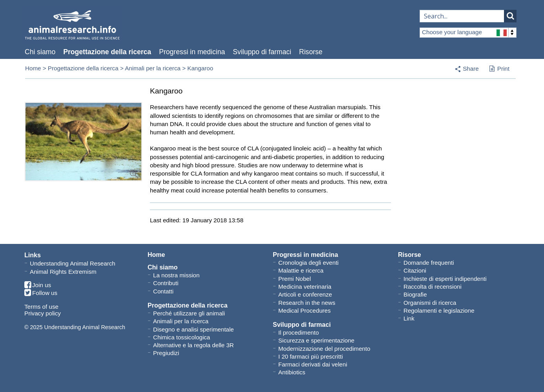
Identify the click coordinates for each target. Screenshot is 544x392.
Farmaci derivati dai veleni (312, 364)
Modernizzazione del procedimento (324, 348)
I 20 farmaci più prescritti (310, 356)
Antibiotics (291, 372)
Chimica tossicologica (181, 337)
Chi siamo (40, 52)
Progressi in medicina (192, 52)
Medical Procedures (304, 310)
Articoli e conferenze (305, 294)
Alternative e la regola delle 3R (193, 345)
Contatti (163, 291)
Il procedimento (298, 332)
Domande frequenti (428, 262)
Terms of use (41, 306)
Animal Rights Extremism (63, 271)
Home (33, 68)
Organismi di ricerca (429, 302)
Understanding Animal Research (72, 263)
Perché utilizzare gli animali (189, 313)
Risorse (311, 52)
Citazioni (414, 270)
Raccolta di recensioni (432, 286)
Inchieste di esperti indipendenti (445, 278)
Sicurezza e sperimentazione (316, 340)
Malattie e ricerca (300, 270)
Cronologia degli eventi (308, 262)
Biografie (415, 294)
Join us (37, 285)
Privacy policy (42, 313)
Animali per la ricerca (153, 68)
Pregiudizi (166, 353)
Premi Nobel (294, 278)
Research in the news (306, 302)
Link (408, 318)
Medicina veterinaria (304, 286)
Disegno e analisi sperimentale (193, 329)
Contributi (166, 283)
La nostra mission (176, 275)
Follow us (40, 293)
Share (471, 68)
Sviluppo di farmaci (262, 52)
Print (499, 69)
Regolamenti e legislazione (439, 310)
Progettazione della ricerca (107, 52)
